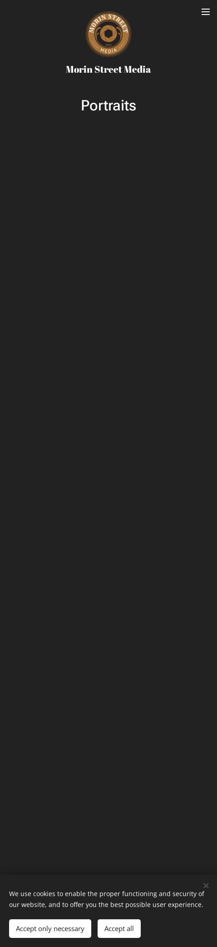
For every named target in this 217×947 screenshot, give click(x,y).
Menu (206, 11)
